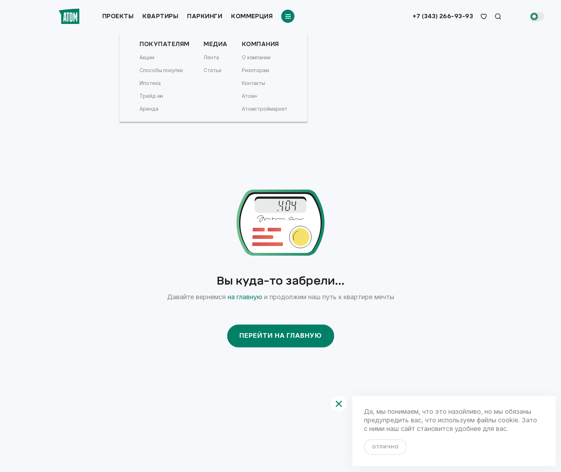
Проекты (117, 16)
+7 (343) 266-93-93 (443, 16)
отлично (385, 447)
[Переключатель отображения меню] (287, 16)
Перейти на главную (280, 335)
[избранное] (483, 16)
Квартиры (160, 16)
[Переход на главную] (69, 16)
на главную (245, 297)
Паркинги (204, 16)
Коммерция (252, 16)
